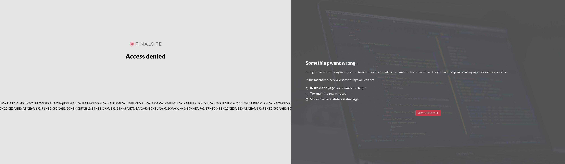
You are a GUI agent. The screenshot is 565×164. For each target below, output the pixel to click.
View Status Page (428, 113)
